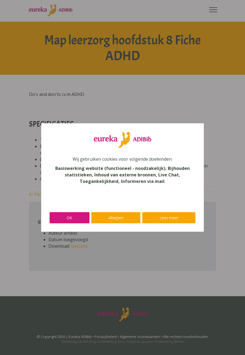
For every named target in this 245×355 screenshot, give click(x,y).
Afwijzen (115, 217)
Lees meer (169, 217)
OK (69, 217)
